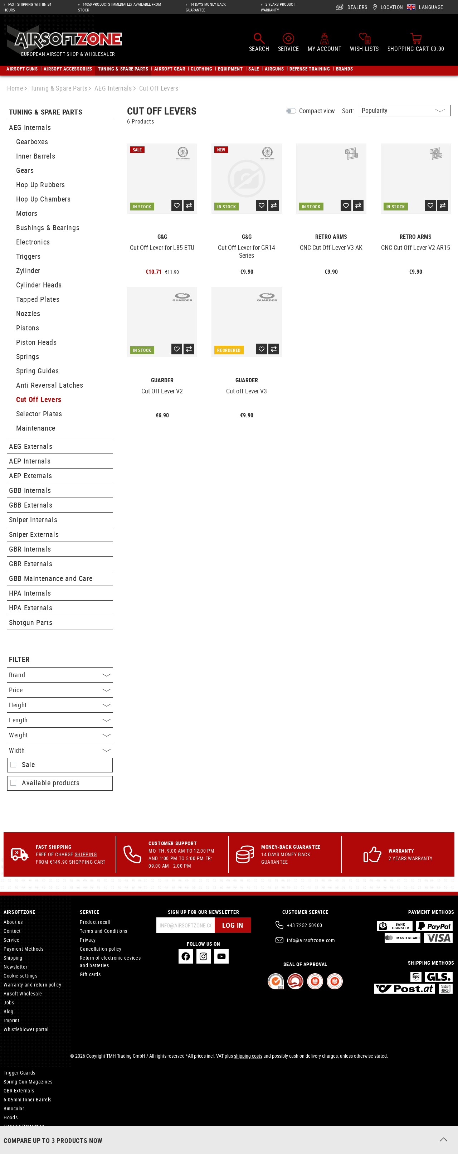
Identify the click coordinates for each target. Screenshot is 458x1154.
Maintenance (35, 428)
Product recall (95, 921)
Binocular (14, 1108)
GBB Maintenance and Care (50, 578)
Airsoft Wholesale (23, 993)
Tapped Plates (37, 299)
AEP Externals (30, 475)
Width (60, 750)
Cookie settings (21, 975)
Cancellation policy (100, 948)
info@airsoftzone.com (311, 940)
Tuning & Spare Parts (45, 112)
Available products (51, 783)
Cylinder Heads (39, 285)
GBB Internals (30, 490)
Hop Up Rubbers (40, 184)
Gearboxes (32, 141)
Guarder (162, 380)
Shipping (86, 854)
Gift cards (90, 974)
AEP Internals (29, 461)
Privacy (88, 939)
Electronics (33, 242)
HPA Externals (30, 607)
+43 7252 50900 (304, 925)
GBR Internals (30, 549)
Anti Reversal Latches (49, 385)
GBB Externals (30, 505)
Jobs (9, 1002)
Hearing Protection (24, 1126)
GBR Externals (30, 563)
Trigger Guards (19, 1072)
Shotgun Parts (30, 622)
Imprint (11, 1020)
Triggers (28, 256)
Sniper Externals (34, 534)
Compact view (317, 110)
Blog (9, 1011)
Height (60, 704)
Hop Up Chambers (43, 199)
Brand (60, 674)
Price (60, 689)
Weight (60, 735)
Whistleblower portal (26, 1029)
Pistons (27, 328)
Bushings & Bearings (47, 227)
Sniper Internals (33, 519)
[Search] (259, 42)
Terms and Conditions (103, 930)
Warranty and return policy (33, 984)
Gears (25, 170)
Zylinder (28, 270)
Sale (28, 764)
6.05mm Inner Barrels (28, 1099)
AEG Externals (30, 446)
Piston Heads (36, 342)
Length (60, 720)
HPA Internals (30, 593)
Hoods (11, 1117)
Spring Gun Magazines (28, 1081)
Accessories (17, 1135)
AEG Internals (30, 127)
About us (13, 921)
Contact (12, 930)
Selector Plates (39, 413)
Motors (27, 213)
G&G (162, 236)
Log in (232, 925)
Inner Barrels (35, 156)
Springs (27, 356)
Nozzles (28, 313)
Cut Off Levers (39, 399)
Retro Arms (331, 236)
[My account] (324, 42)
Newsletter (15, 966)
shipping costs (248, 1055)
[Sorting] (404, 110)
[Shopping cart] (416, 42)
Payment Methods (24, 948)
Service (11, 939)
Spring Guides (37, 370)
